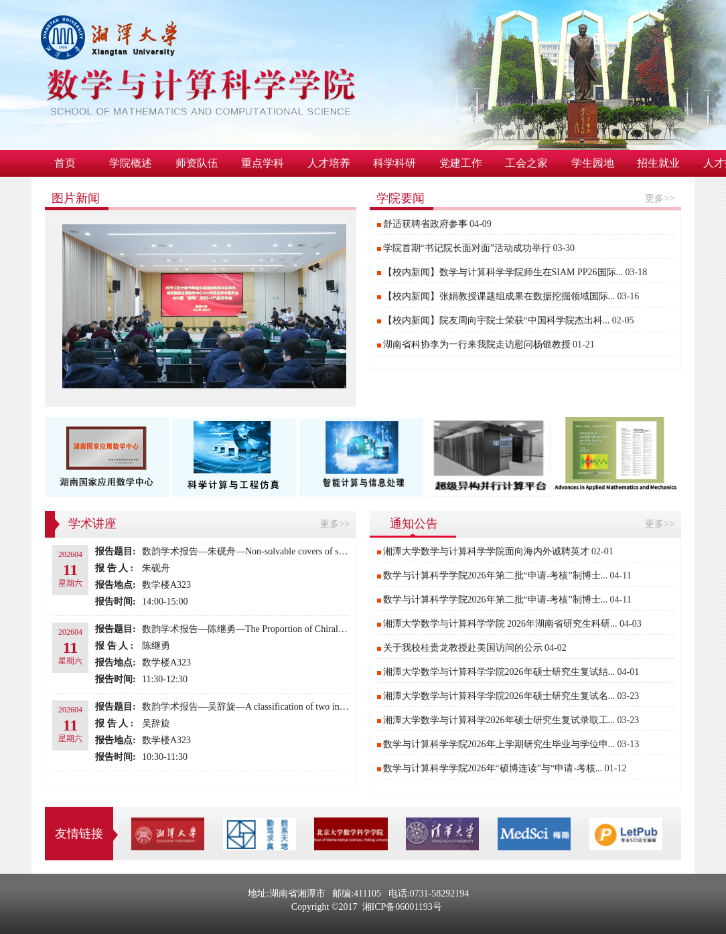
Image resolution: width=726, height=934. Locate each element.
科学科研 (394, 163)
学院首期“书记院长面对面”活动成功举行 (467, 248)
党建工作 (460, 163)
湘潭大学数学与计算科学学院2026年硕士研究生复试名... (499, 696)
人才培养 (328, 163)
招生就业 (658, 163)
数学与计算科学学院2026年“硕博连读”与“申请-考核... (493, 768)
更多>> (659, 198)
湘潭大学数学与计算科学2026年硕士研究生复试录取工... (499, 720)
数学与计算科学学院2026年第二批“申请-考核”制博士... (495, 575)
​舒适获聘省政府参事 (425, 224)
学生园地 (592, 163)
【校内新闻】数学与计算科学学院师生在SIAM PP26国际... (503, 272)
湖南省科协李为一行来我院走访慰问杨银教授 (477, 344)
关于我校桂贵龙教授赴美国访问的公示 (462, 648)
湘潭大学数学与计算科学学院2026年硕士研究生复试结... (499, 672)
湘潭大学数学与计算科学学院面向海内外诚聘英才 (486, 551)
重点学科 (262, 163)
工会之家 (526, 163)
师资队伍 (196, 163)
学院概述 (130, 163)
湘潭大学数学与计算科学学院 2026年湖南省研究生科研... (500, 624)
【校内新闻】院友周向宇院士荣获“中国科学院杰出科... (496, 320)
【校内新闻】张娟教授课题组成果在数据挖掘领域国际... (499, 296)
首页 (65, 163)
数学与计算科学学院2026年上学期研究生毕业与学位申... (499, 744)
